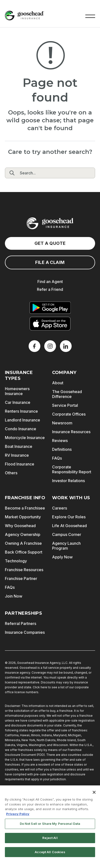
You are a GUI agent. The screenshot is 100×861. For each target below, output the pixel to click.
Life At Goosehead (69, 525)
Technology (16, 560)
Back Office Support (23, 552)
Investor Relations (68, 480)
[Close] (94, 795)
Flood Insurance (19, 464)
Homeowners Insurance (17, 391)
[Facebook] (34, 346)
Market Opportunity (23, 516)
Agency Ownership (22, 534)
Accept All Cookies (50, 855)
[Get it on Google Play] (50, 308)
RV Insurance (17, 455)
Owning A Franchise (23, 543)
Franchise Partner (21, 578)
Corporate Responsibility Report (71, 469)
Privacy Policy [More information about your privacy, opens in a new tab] (17, 816)
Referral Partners (20, 623)
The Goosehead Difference (67, 394)
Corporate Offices (69, 414)
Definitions (62, 449)
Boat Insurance (18, 446)
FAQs (57, 458)
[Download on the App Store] (50, 323)
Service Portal (65, 405)
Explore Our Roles (69, 516)
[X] (50, 346)
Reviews (60, 440)
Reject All (49, 840)
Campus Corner (66, 534)
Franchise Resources (24, 569)
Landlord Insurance (22, 420)
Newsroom (62, 422)
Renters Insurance (21, 411)
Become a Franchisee (25, 508)
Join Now (13, 596)
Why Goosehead (20, 525)
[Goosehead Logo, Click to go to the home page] (24, 15)
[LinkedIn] (66, 346)
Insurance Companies (25, 632)
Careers (59, 508)
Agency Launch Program (66, 546)
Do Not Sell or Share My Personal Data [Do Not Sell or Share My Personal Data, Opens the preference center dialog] (50, 826)
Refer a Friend (50, 289)
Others (11, 472)
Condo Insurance (20, 428)
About (57, 382)
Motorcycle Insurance (25, 437)
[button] (90, 15)
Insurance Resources (71, 431)
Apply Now (62, 557)
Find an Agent (50, 281)
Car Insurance (17, 402)
